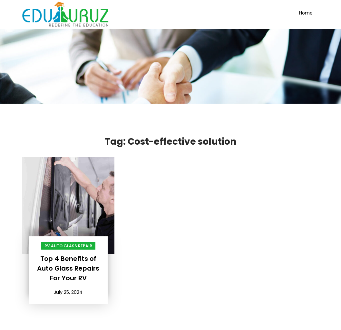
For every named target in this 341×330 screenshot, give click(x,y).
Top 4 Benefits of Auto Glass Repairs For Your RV (68, 268)
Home (306, 13)
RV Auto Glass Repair (68, 246)
